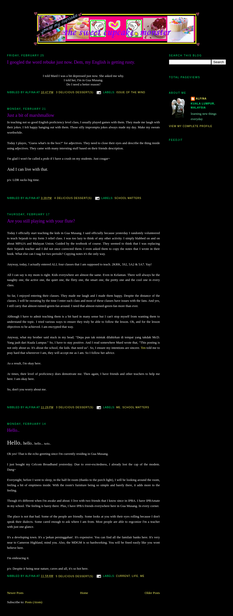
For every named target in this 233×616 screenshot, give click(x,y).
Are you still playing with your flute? (41, 221)
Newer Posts (15, 593)
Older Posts (152, 593)
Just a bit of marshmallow (30, 115)
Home (84, 593)
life (135, 576)
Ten (143, 348)
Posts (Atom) (33, 602)
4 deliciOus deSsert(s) (73, 198)
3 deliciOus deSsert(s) (74, 92)
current (123, 576)
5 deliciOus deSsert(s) (74, 576)
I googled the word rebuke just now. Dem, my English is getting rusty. (71, 62)
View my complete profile (190, 126)
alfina (201, 98)
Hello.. (13, 430)
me (118, 407)
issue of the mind (130, 92)
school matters (128, 198)
